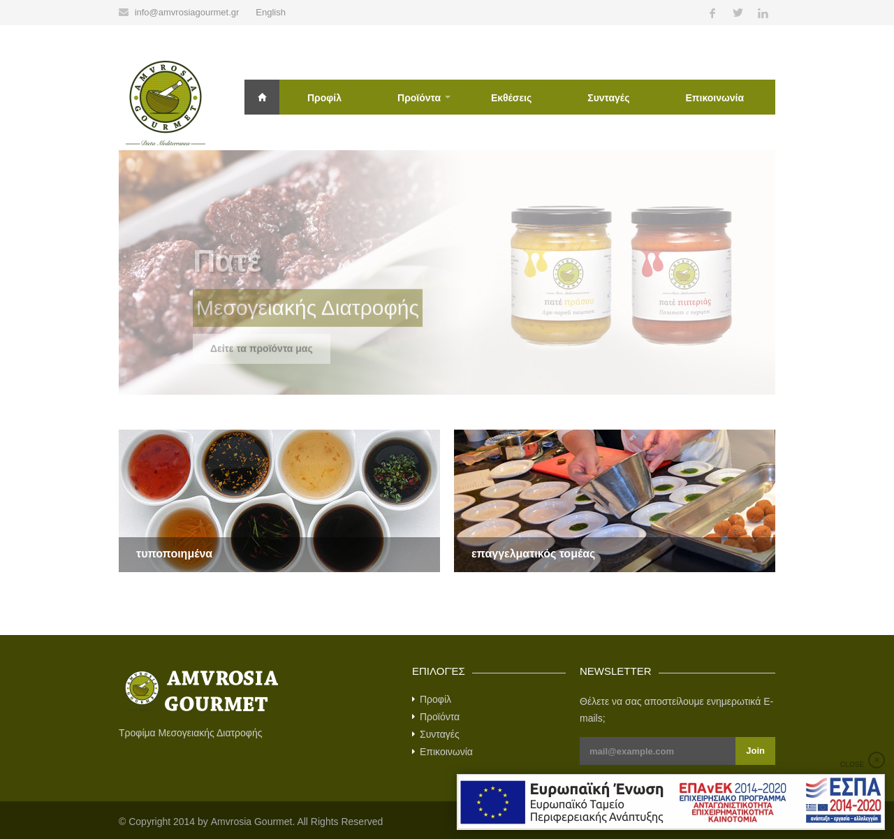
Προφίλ (324, 97)
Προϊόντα (419, 97)
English (271, 12)
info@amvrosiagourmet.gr (187, 12)
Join (755, 750)
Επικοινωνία (714, 97)
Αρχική (261, 97)
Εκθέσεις (511, 97)
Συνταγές (608, 97)
